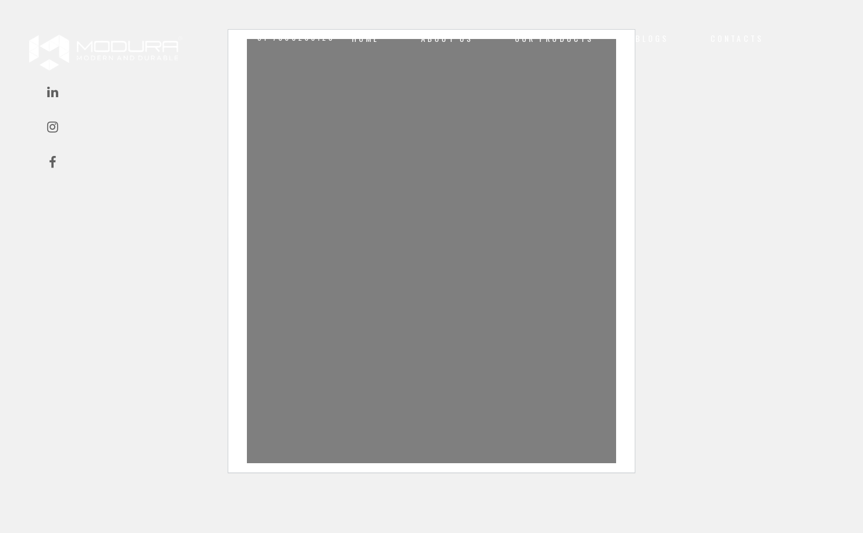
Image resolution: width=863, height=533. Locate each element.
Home (366, 38)
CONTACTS (736, 38)
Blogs (652, 38)
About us (447, 38)
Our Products (554, 38)
